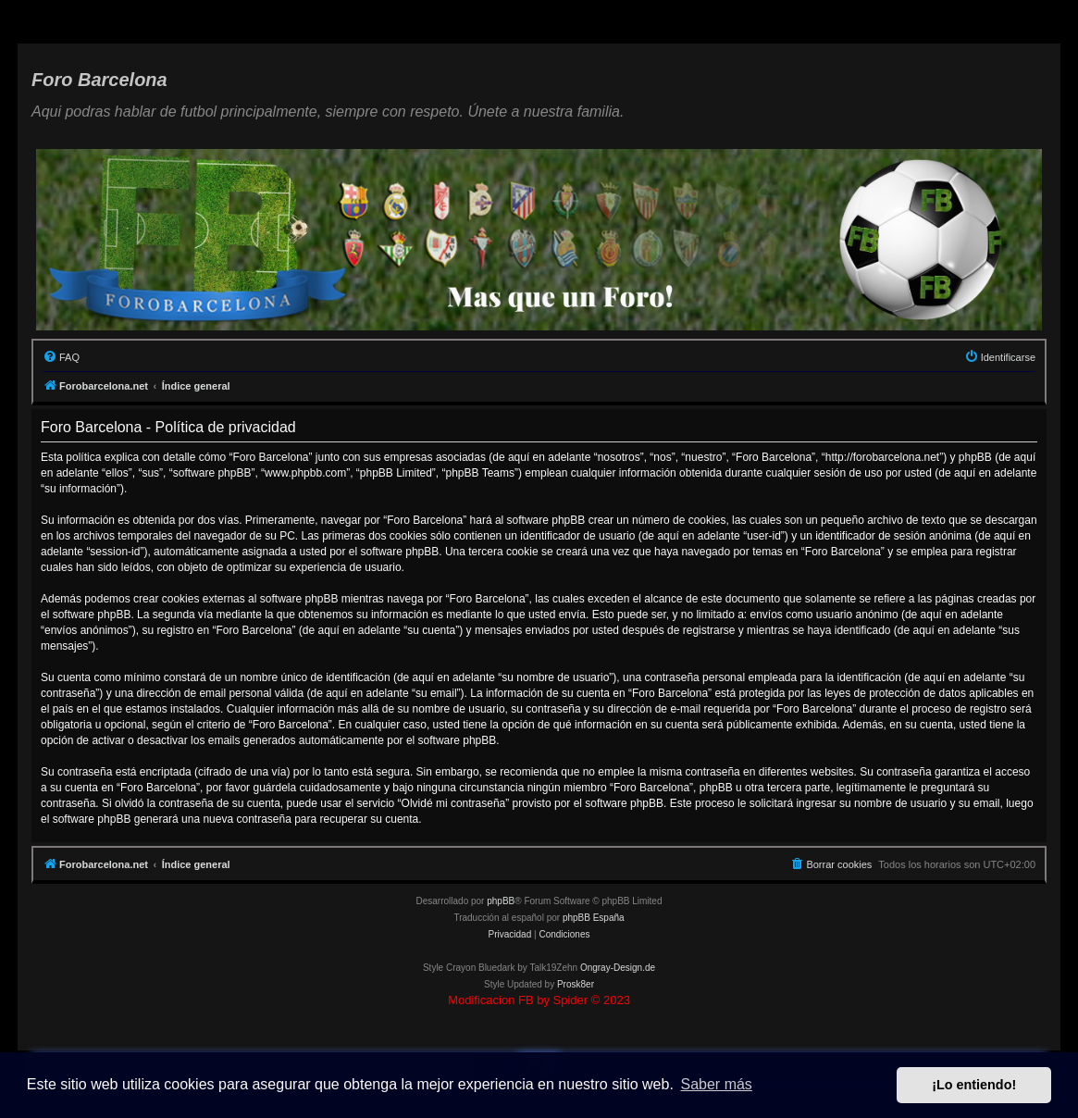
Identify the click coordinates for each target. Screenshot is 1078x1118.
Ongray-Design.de (617, 968)
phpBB (500, 901)
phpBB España (594, 918)
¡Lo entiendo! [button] (974, 1084)
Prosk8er (575, 984)
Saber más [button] (716, 1084)
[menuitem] (61, 357)
